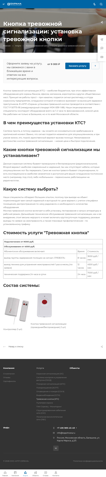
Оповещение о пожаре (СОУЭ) (50, 391)
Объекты (75, 368)
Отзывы (6, 377)
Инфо (6, 427)
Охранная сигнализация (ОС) (49, 374)
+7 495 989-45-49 (66, 428)
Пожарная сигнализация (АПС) (50, 384)
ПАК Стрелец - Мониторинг (49, 406)
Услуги (40, 368)
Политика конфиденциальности (88, 461)
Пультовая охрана (44, 403)
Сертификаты (9, 381)
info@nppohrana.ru (66, 433)
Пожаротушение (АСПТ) (47, 388)
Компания (8, 368)
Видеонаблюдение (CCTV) (48, 395)
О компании (9, 374)
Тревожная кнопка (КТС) (47, 399)
